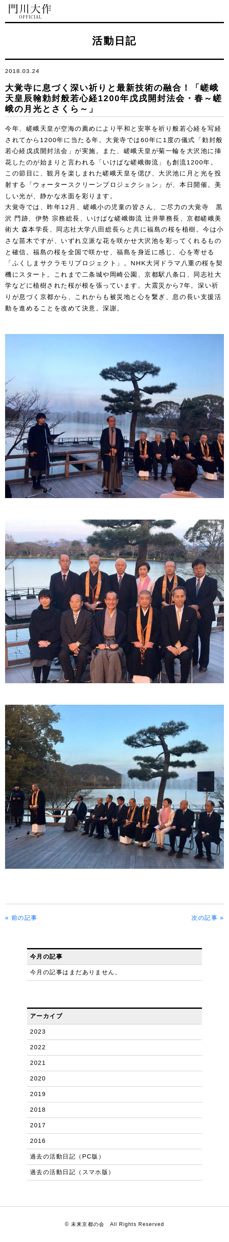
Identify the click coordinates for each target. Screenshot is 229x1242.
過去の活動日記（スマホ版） (72, 1172)
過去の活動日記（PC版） (67, 1156)
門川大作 (30, 11)
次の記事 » (207, 917)
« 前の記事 (21, 917)
